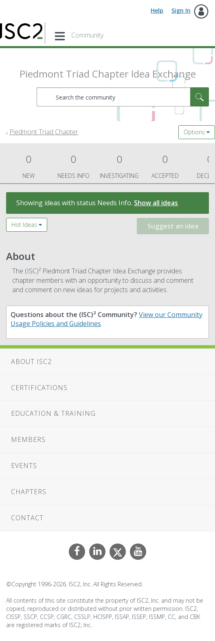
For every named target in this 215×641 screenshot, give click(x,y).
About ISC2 (31, 361)
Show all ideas (156, 202)
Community (87, 35)
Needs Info (73, 166)
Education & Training (53, 413)
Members (28, 439)
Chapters (28, 491)
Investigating (119, 166)
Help (157, 10)
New (28, 166)
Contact (27, 517)
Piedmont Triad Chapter (43, 131)
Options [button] (194, 132)
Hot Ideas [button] (24, 224)
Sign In (181, 10)
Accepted (165, 166)
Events (24, 465)
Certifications (39, 387)
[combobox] (123, 96)
